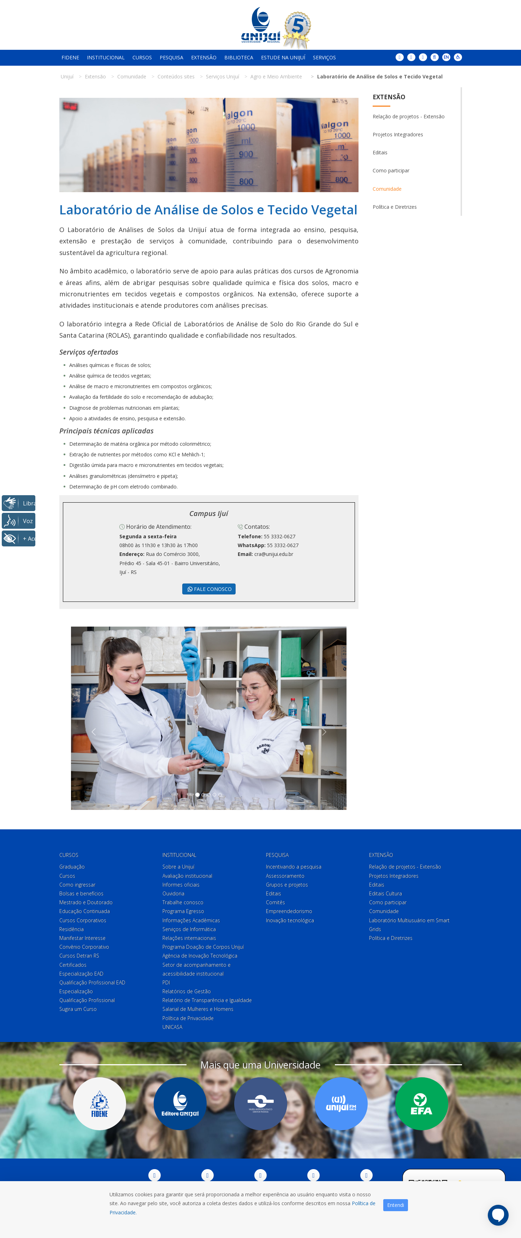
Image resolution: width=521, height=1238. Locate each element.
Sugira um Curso (78, 1009)
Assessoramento (285, 875)
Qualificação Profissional (87, 1000)
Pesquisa (171, 57)
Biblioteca (238, 57)
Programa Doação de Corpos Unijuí (203, 946)
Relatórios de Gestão (186, 991)
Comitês (275, 902)
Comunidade (387, 188)
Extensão (204, 57)
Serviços (324, 57)
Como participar (391, 170)
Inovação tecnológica (290, 920)
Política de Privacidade (188, 1018)
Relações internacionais (189, 938)
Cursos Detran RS (79, 955)
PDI (166, 982)
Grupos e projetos (287, 884)
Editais (380, 152)
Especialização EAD (81, 973)
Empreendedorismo (289, 911)
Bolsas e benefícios (81, 893)
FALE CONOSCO (209, 589)
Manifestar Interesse (82, 938)
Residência (71, 929)
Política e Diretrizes (395, 206)
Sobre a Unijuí (178, 866)
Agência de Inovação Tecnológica (199, 955)
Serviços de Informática (189, 929)
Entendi (395, 1205)
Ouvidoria (173, 893)
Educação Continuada (84, 911)
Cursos (142, 57)
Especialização (76, 991)
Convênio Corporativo (84, 946)
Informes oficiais (181, 884)
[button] (91, 718)
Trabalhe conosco (182, 902)
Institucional (106, 57)
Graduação (72, 866)
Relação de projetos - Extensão (409, 116)
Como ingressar (77, 884)
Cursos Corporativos (82, 920)
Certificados (73, 964)
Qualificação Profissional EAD (92, 982)
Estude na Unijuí (283, 57)
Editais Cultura (385, 893)
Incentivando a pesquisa (293, 866)
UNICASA (172, 1027)
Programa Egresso (183, 911)
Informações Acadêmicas (191, 920)
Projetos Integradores (398, 134)
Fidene (70, 57)
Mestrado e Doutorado (86, 902)
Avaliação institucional (187, 875)
